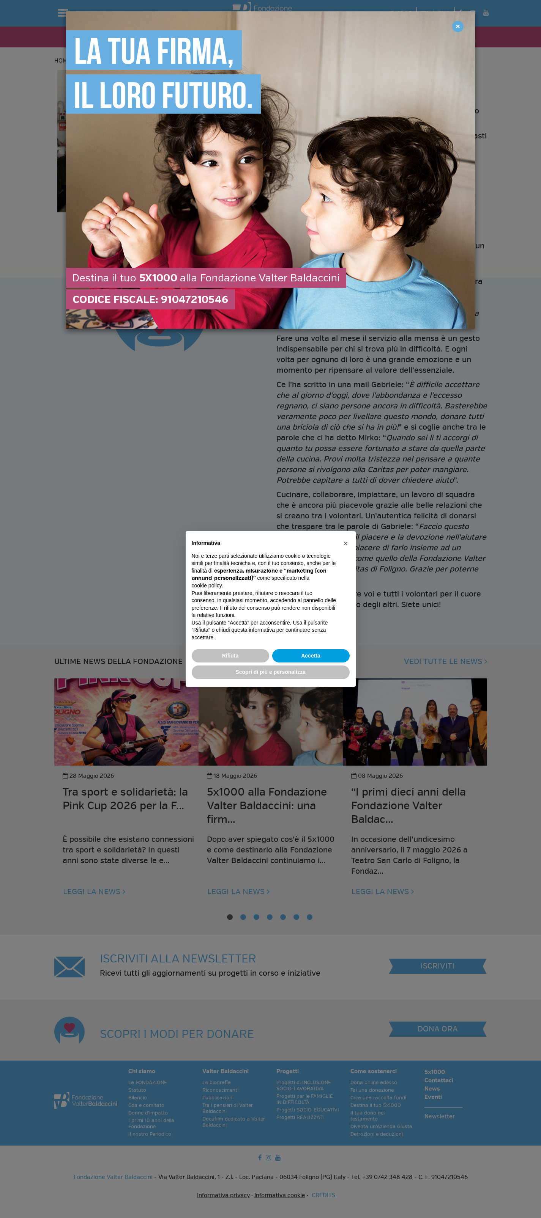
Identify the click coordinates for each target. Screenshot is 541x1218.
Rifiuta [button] (230, 656)
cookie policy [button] (207, 585)
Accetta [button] (310, 656)
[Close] (458, 26)
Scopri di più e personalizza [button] (270, 672)
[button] (346, 543)
